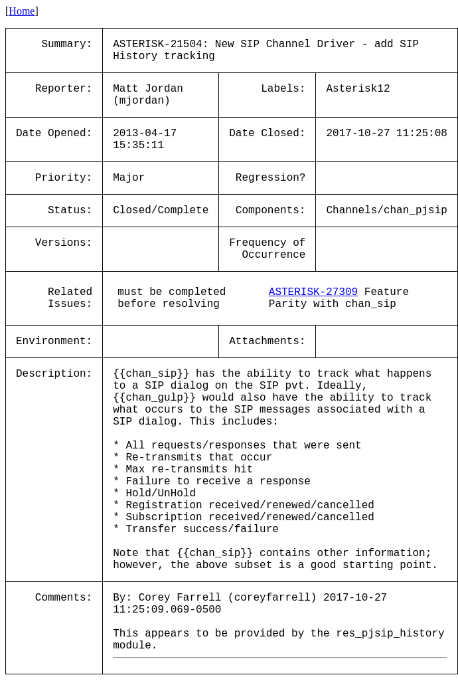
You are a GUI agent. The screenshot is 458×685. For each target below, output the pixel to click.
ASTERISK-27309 (313, 292)
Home (22, 11)
